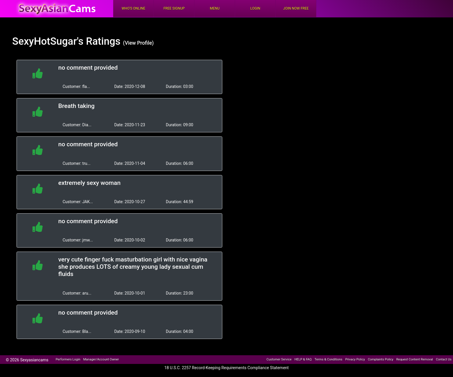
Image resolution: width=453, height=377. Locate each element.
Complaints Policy (380, 359)
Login (255, 8)
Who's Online (133, 8)
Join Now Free (296, 8)
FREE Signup (174, 8)
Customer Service (278, 359)
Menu (215, 8)
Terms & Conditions (328, 359)
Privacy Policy (355, 359)
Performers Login (68, 359)
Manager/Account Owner (101, 359)
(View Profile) (138, 43)
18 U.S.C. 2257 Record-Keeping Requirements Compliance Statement (226, 367)
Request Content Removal (414, 359)
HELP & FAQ (303, 359)
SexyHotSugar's (47, 41)
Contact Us (444, 359)
